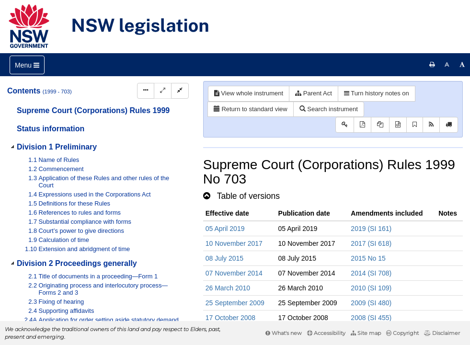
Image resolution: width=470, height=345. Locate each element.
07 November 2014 (234, 273)
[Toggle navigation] (27, 65)
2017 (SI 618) (371, 243)
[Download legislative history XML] (398, 125)
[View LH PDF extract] (380, 125)
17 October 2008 (230, 318)
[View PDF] (362, 125)
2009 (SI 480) (371, 303)
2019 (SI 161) (371, 228)
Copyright (402, 333)
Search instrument (328, 109)
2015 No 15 (368, 258)
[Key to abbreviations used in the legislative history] (344, 125)
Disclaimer (442, 333)
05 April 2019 (225, 228)
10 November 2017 (234, 243)
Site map (366, 333)
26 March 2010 (228, 288)
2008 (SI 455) (371, 318)
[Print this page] (432, 64)
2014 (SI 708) (371, 273)
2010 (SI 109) (371, 288)
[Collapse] (180, 91)
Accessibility (326, 333)
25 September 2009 (235, 303)
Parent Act (313, 93)
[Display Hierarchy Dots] (145, 91)
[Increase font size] (462, 64)
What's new (283, 333)
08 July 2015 (224, 258)
